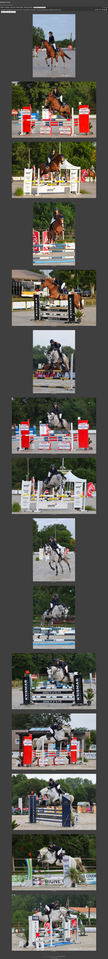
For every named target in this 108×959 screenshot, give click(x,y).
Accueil (3, 10)
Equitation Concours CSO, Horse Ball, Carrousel (21, 10)
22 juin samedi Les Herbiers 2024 (47, 10)
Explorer (7, 7)
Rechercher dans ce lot (9, 12)
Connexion (105, 7)
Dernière (63, 956)
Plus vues (13, 7)
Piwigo (56, 957)
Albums (2, 7)
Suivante (59, 956)
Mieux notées (19, 7)
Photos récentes (28, 7)
